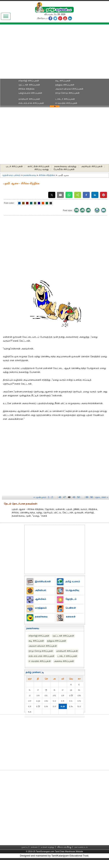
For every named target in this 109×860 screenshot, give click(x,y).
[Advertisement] (54, 53)
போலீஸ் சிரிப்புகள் (64, 169)
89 (87, 497)
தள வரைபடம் (81, 847)
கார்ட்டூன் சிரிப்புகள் (39, 166)
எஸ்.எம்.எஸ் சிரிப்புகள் (31, 103)
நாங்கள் (34, 847)
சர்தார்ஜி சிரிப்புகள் (28, 80)
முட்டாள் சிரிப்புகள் (29, 84)
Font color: (9, 203)
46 (59, 497)
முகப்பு (24, 847)
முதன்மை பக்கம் (11, 175)
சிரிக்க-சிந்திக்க (26, 89)
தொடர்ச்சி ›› (101, 497)
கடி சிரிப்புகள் (63, 80)
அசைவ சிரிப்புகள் (64, 661)
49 (74, 497)
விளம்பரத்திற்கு (64, 847)
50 (78, 497)
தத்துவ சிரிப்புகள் (64, 84)
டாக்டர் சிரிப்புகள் (65, 99)
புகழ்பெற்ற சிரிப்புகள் (30, 93)
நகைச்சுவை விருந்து (65, 166)
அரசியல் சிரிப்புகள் (92, 166)
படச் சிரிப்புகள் (14, 166)
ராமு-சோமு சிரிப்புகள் (67, 93)
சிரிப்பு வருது (42, 169)
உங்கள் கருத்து (47, 847)
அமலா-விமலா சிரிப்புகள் (69, 89)
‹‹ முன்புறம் (39, 497)
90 (91, 497)
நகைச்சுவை (29, 175)
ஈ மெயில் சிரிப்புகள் (66, 103)
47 (64, 497)
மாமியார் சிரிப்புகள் (29, 99)
